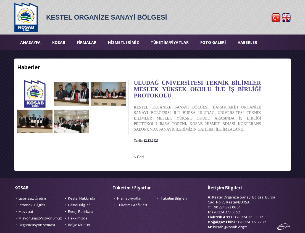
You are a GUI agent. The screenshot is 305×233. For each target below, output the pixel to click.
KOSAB (58, 42)
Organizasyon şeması (37, 224)
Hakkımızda (78, 218)
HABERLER (247, 42)
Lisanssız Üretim (32, 198)
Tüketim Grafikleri (132, 204)
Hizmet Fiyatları (130, 198)
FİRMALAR (86, 42)
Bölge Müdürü (79, 224)
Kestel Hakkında (81, 198)
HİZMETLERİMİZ (123, 42)
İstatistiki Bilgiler (32, 204)
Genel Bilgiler (79, 204)
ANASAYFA (30, 42)
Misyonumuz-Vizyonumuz (40, 218)
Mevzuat (26, 211)
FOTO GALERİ (213, 42)
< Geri (139, 157)
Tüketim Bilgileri (174, 198)
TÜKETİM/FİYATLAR (170, 42)
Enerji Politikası (80, 211)
